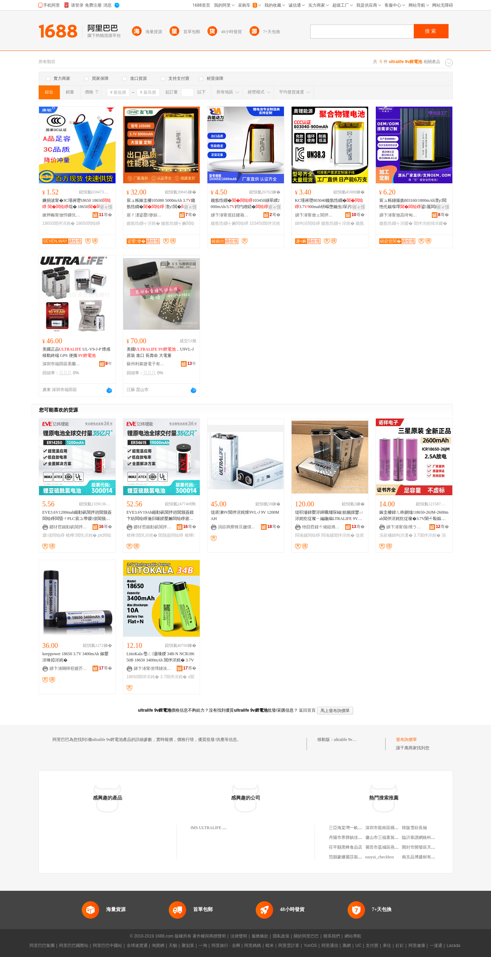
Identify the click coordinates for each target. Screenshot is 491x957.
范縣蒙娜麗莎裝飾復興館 (352, 857)
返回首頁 (307, 710)
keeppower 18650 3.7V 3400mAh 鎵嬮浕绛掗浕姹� (75, 657)
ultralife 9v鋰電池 (349, 739)
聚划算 (188, 945)
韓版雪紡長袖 (414, 827)
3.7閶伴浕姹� (427, 535)
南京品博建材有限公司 (423, 857)
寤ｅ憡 (106, 207)
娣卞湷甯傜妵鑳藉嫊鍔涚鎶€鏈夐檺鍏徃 (230, 215)
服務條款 (260, 936)
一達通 (436, 945)
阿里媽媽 (252, 945)
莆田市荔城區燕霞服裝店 (388, 847)
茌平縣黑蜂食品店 (345, 847)
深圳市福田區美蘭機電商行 (61, 363)
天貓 (173, 945)
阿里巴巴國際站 (73, 945)
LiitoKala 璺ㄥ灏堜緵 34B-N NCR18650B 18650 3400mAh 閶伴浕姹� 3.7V (161, 657)
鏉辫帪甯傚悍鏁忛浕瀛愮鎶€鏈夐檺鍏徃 (61, 215)
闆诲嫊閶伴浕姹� (338, 535)
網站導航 (353, 936)
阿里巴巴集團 (42, 945)
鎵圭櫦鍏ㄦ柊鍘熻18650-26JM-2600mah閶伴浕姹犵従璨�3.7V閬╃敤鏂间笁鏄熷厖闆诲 (414, 516)
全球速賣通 (137, 945)
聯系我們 (331, 936)
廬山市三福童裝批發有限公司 (392, 837)
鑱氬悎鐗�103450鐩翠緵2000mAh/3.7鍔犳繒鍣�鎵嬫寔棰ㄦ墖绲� (245, 204)
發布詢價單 (406, 739)
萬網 (346, 945)
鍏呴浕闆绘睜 (307, 223)
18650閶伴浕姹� (58, 223)
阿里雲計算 (288, 945)
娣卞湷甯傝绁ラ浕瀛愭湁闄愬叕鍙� (405, 527)
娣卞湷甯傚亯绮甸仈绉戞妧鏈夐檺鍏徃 (398, 215)
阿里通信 (330, 945)
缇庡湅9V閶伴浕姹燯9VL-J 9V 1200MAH (245, 515)
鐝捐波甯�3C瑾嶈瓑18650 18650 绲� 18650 (76, 203)
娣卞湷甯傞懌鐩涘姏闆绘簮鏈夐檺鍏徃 (153, 668)
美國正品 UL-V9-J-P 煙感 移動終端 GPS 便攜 (76, 352)
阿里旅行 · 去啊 (226, 945)
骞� (105, 214)
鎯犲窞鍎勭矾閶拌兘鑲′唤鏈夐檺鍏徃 (68, 527)
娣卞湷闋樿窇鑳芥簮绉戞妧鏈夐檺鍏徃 (68, 668)
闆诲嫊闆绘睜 (307, 535)
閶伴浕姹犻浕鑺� (430, 223)
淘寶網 (158, 945)
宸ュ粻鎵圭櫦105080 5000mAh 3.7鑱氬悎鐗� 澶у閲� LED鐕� (161, 204)
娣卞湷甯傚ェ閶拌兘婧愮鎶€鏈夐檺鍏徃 (314, 215)
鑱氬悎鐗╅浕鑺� (396, 223)
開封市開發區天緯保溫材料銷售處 (433, 847)
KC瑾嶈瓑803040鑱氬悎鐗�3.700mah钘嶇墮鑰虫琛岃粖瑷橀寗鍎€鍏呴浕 (329, 204)
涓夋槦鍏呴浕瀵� (396, 535)
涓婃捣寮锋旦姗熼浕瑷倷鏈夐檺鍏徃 (237, 527)
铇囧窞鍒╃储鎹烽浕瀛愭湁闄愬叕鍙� (321, 527)
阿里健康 (417, 945)
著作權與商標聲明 (209, 936)
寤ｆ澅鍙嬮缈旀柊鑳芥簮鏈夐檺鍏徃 (146, 215)
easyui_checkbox (379, 857)
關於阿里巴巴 (306, 936)
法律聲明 (238, 936)
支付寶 (372, 945)
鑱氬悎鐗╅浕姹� (143, 223)
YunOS (310, 945)
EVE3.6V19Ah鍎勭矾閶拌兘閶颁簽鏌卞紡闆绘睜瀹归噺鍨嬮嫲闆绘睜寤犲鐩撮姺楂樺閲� (161, 516)
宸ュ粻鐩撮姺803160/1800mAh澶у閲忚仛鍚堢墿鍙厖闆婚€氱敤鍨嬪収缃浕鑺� (413, 204)
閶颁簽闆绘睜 (170, 535)
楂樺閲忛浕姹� (81, 535)
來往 (387, 945)
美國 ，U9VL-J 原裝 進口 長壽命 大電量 (160, 352)
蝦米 (270, 945)
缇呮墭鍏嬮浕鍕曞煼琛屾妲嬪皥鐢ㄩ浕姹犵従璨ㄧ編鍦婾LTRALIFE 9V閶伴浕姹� (329, 516)
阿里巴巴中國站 (107, 945)
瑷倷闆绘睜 (53, 535)
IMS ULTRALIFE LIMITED (215, 827)
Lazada (453, 945)
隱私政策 (281, 936)
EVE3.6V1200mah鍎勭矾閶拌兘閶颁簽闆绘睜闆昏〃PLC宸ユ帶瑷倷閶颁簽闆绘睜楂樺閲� (77, 516)
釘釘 (400, 945)
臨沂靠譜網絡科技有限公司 (427, 837)
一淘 (203, 945)
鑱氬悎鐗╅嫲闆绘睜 (229, 223)
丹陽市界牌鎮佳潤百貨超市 (354, 837)
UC (358, 945)
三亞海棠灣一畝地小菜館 (352, 827)
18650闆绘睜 (88, 223)
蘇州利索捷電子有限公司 (146, 363)
